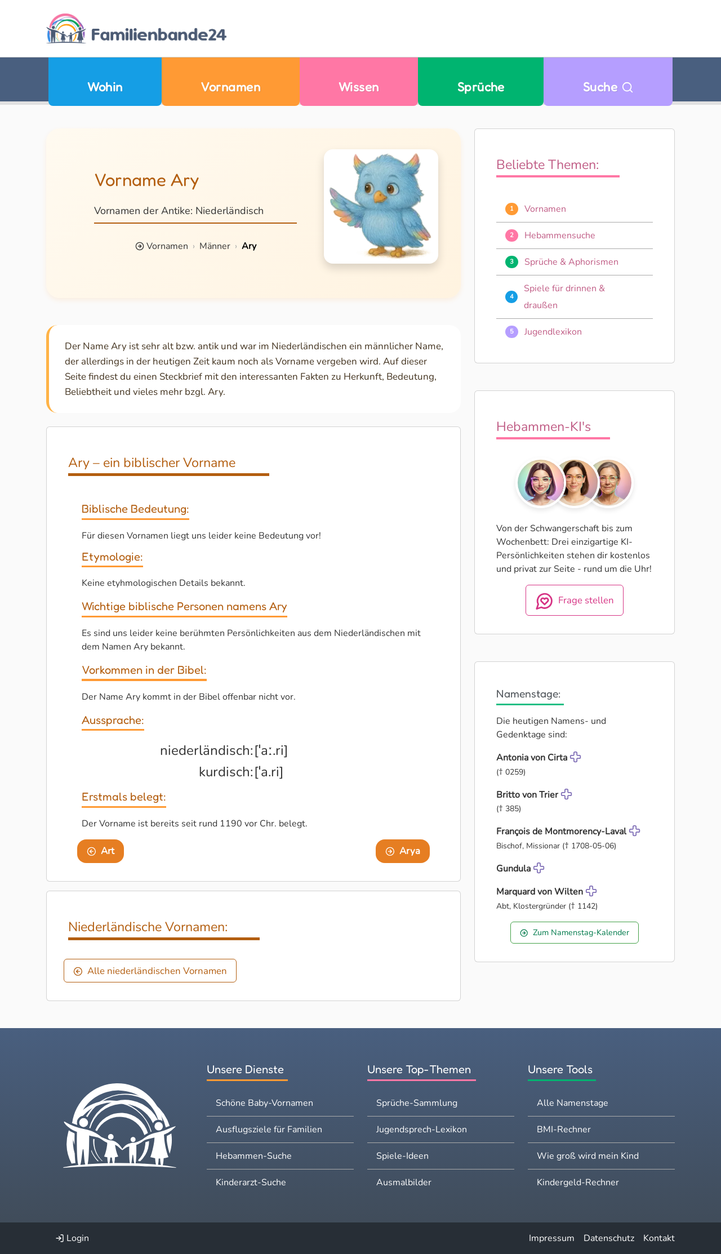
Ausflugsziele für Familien (269, 1129)
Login (72, 1238)
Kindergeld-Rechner (578, 1182)
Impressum (552, 1238)
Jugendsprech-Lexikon (421, 1129)
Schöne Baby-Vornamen (264, 1103)
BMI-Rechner (564, 1129)
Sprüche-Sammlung (416, 1103)
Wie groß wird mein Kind (588, 1156)
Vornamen (230, 86)
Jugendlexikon (553, 332)
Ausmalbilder (403, 1182)
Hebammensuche (559, 235)
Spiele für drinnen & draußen (564, 297)
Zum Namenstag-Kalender (574, 932)
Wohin (104, 86)
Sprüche (481, 86)
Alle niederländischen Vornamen (150, 970)
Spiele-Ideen (402, 1156)
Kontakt (659, 1238)
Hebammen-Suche (254, 1156)
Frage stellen (575, 601)
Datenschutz (609, 1238)
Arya (402, 850)
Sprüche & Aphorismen (571, 262)
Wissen (359, 86)
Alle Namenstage (572, 1103)
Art (100, 850)
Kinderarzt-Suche (251, 1182)
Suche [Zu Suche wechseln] (608, 86)
